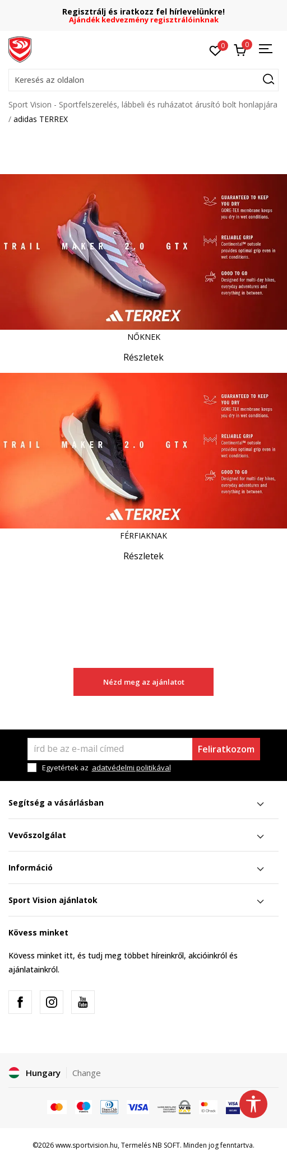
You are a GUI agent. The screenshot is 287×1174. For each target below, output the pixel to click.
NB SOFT (166, 1145)
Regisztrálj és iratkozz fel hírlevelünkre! (143, 11)
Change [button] (86, 1072)
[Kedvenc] (216, 49)
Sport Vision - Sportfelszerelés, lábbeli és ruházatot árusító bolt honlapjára (142, 104)
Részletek (143, 357)
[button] (143, 80)
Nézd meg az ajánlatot (143, 682)
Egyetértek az (106, 768)
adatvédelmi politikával (131, 768)
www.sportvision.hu (86, 1145)
